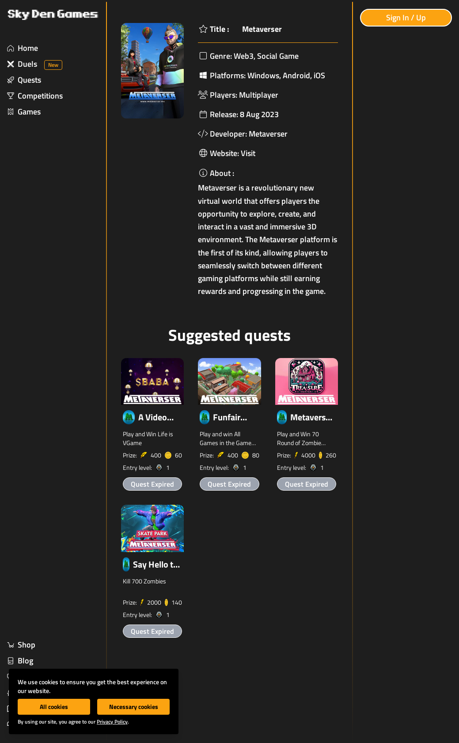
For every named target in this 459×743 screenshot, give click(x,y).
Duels (34, 64)
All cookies (54, 706)
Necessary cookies (133, 706)
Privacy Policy (112, 721)
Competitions (35, 96)
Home (22, 48)
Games (24, 112)
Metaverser (268, 134)
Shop (21, 645)
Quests (24, 80)
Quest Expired (152, 484)
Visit (248, 153)
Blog (20, 661)
